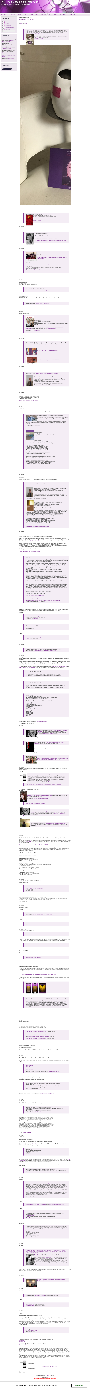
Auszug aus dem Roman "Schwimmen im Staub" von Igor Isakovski (43, 600)
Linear (47, 1375)
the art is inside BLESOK (8, 41)
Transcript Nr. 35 (6, 48)
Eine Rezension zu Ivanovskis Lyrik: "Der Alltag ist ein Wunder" (52, 759)
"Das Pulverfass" (47, 1257)
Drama (31, 14)
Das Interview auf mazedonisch (33, 269)
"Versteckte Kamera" (40, 1295)
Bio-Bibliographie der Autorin (56, 1204)
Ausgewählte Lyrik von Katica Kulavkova (36, 1031)
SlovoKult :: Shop (38, 38)
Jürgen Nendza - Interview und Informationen (47, 373)
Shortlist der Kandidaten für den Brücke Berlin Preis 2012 (33, 844)
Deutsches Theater (24, 1344)
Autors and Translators (50, 650)
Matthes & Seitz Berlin (48, 733)
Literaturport (11, 58)
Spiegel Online (22, 1341)
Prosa (19, 14)
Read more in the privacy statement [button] (46, 1385)
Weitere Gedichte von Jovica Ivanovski (47, 758)
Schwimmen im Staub (31, 1330)
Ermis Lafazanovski (38, 914)
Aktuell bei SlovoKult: (20, 2)
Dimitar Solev (49, 914)
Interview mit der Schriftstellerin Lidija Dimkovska (39, 795)
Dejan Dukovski (38, 1254)
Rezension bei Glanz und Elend (45, 353)
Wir (55, 14)
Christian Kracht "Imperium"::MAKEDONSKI (48, 360)
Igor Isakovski (29, 1065)
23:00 (25, 23)
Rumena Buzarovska (51, 328)
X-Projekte (63, 14)
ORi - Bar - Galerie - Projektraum (35, 888)
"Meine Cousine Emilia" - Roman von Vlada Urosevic (39, 627)
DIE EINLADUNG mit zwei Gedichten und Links (37, 526)
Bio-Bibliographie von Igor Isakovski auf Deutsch (38, 598)
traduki (4, 52)
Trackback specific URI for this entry (49, 1366)
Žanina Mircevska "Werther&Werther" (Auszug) (37, 1183)
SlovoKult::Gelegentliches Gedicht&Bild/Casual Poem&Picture (50, 240)
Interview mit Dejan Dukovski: (33, 1250)
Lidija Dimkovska (58, 839)
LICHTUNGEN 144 (35, 330)
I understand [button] (79, 1385)
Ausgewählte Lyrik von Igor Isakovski (35, 1038)
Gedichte (28, 841)
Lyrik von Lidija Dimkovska (34, 801)
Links (50, 14)
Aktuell (4, 14)
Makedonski (73, 14)
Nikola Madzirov (36, 1143)
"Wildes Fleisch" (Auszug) (42, 303)
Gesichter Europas (40, 1111)
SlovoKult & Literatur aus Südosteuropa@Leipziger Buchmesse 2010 (39, 974)
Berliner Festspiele (24, 1346)
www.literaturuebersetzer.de (47, 1093)
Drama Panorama (52, 781)
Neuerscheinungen (10, 27)
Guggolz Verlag (37, 220)
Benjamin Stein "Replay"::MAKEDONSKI (47, 350)
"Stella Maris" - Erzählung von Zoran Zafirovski (37, 616)
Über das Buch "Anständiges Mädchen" (36, 803)
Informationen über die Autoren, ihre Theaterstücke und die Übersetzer (43, 784)
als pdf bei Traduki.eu (42, 721)
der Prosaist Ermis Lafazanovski (27, 667)
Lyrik (25, 14)
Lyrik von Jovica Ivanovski (32, 924)
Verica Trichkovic (30, 934)
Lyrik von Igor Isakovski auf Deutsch (35, 595)
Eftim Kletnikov (29, 1069)
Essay (37, 14)
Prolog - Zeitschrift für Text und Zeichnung (29, 551)
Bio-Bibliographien (10, 23)
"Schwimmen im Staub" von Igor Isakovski (38, 1036)
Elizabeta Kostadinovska (36, 540)
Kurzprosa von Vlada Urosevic (33, 957)
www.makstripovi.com (42, 1236)
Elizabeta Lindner (37, 650)
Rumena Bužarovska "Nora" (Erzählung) (36, 1204)
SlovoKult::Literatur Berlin (15, 4)
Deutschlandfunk (27, 1132)
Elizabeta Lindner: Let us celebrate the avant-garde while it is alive (42, 264)
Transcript (35, 618)
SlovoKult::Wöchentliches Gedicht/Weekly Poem (38, 290)
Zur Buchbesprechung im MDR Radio (28, 400)
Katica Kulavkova (30, 1066)
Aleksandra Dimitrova (31, 1068)
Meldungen (8, 25)
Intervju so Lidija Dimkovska (41, 798)
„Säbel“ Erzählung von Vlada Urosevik (35, 1034)
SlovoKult (8, 29)
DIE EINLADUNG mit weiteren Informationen (37, 467)
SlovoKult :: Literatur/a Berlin (32, 33)
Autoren (12, 14)
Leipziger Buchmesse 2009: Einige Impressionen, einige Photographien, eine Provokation (51, 1280)
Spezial (44, 14)
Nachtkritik (22, 1340)
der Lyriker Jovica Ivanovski (60, 666)
